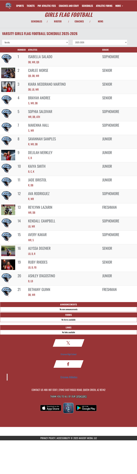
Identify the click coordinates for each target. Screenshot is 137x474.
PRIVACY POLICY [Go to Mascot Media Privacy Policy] (47, 438)
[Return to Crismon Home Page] (8, 4)
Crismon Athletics (68, 377)
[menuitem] (30, 5)
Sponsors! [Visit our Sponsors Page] (81, 396)
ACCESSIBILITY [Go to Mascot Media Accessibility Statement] (63, 438)
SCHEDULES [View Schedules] (36, 21)
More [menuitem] (119, 6)
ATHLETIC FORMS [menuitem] (104, 6)
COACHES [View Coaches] (79, 21)
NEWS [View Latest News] (100, 21)
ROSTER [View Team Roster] (58, 21)
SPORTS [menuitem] (20, 6)
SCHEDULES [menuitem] (87, 6)
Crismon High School (68, 354)
